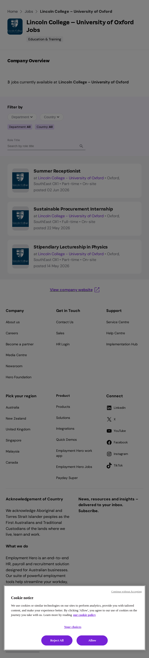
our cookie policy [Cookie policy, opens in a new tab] (84, 615)
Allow (92, 640)
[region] (74, 617)
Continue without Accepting (126, 591)
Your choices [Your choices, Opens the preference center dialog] (72, 627)
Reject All (57, 640)
